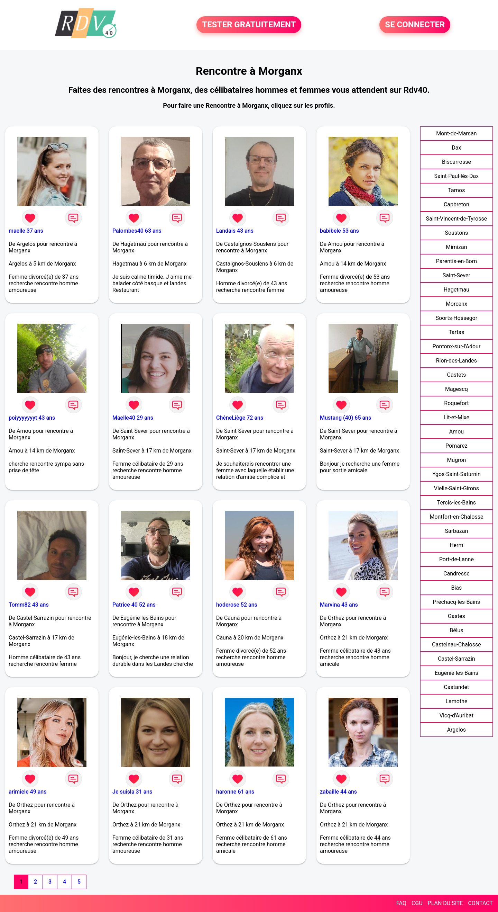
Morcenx (456, 304)
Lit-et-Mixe (456, 417)
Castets (456, 375)
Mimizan (456, 247)
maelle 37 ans (26, 230)
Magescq (456, 389)
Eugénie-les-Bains (456, 673)
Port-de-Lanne (456, 559)
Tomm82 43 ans (29, 604)
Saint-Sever (456, 275)
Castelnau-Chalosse (456, 644)
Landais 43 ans (234, 230)
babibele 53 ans (339, 230)
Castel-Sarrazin (456, 658)
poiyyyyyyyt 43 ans (32, 417)
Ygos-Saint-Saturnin (456, 474)
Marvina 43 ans (339, 604)
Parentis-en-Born (456, 261)
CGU (417, 903)
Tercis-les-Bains (456, 502)
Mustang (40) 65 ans (345, 417)
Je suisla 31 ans (132, 791)
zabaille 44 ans (338, 791)
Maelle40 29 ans (132, 417)
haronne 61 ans (235, 791)
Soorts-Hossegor (457, 318)
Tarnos (456, 190)
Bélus (456, 630)
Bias (456, 587)
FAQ (401, 903)
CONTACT (480, 903)
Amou (456, 431)
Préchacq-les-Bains (456, 602)
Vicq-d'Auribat (456, 715)
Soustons (456, 233)
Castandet (456, 687)
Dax (456, 147)
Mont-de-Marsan (456, 133)
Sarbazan (456, 531)
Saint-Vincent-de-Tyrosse (456, 218)
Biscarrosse (456, 162)
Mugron (456, 460)
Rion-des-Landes (456, 360)
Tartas (456, 332)
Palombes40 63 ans (137, 230)
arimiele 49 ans (28, 791)
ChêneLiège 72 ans (239, 417)
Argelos (456, 729)
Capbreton (456, 204)
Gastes (456, 616)
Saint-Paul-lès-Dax (456, 176)
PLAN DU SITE (445, 903)
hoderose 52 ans (236, 604)
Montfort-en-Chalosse (456, 516)
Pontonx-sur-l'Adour (456, 346)
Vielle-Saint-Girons (456, 488)
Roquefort (456, 403)
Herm (456, 545)
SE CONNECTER (415, 25)
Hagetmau (456, 289)
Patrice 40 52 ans (134, 604)
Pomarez (456, 445)
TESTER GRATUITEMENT (249, 25)
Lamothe (456, 701)
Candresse (456, 573)
